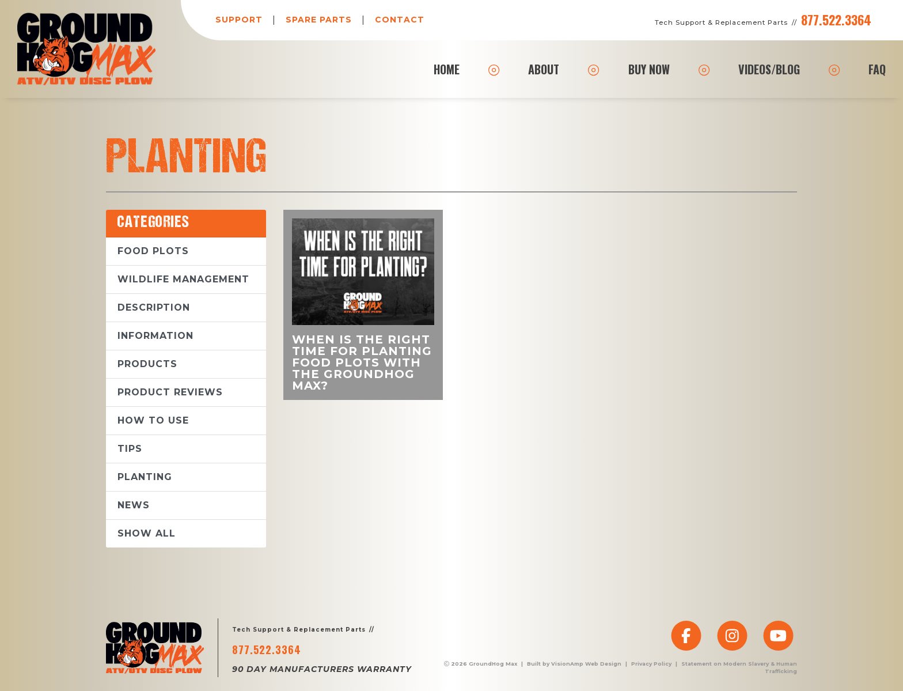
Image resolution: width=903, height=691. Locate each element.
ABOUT (543, 69)
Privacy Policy (651, 663)
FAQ (877, 69)
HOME (447, 69)
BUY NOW (649, 69)
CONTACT (399, 19)
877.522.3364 (836, 19)
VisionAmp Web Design (586, 663)
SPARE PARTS (319, 19)
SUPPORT (239, 19)
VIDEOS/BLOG (769, 69)
